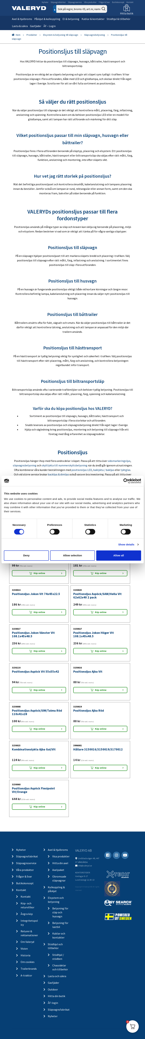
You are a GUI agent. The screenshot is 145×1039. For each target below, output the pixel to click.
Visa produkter (60, 856)
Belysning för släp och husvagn (60, 912)
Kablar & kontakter (93, 19)
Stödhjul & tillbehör (118, 19)
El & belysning (71, 19)
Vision (24, 948)
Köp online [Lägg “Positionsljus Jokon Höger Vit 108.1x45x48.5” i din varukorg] (100, 651)
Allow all (118, 555)
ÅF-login (53, 1003)
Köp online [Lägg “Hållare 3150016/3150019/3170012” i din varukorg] (100, 767)
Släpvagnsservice (75, 2)
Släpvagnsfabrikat (58, 2)
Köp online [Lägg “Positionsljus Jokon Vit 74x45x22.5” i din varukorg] (39, 612)
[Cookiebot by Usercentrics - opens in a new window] (126, 480)
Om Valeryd (27, 942)
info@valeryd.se (85, 865)
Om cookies (27, 962)
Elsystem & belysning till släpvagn (60, 34)
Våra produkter (90, 2)
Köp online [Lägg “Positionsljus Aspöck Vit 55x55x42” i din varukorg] (39, 690)
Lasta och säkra (57, 976)
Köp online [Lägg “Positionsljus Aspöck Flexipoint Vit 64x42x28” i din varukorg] (100, 573)
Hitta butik (126, 13)
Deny (26, 555)
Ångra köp (27, 914)
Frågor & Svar (104, 2)
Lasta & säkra (20, 26)
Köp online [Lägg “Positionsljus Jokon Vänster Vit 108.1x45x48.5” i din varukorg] (39, 651)
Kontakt (129, 2)
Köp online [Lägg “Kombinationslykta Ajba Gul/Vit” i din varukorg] (39, 767)
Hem (18, 34)
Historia (25, 955)
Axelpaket (58, 870)
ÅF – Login (49, 26)
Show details (126, 544)
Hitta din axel (60, 863)
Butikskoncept (118, 2)
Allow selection (72, 555)
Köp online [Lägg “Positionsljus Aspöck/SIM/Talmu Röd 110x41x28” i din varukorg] (39, 728)
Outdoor (53, 989)
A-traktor (26, 975)
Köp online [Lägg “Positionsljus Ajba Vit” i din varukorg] (100, 690)
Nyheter (45, 2)
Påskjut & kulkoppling (47, 19)
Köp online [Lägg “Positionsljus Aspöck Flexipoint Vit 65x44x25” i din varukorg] (39, 573)
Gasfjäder (35, 26)
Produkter (32, 34)
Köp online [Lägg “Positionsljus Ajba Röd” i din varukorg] (100, 728)
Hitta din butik (56, 996)
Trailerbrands (29, 968)
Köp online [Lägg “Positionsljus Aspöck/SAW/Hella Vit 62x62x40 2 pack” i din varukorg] (100, 612)
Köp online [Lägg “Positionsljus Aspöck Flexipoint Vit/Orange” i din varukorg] (39, 806)
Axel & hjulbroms (22, 19)
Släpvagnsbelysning (94, 34)
